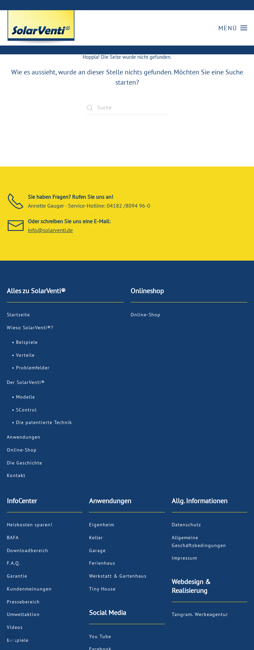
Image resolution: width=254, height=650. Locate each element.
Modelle (25, 397)
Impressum (184, 558)
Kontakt (16, 475)
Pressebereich (23, 602)
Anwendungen (23, 437)
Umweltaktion (23, 614)
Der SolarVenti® (26, 382)
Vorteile (25, 355)
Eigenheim (101, 525)
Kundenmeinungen (29, 589)
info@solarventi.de (50, 230)
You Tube (100, 636)
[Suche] (127, 108)
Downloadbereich (27, 550)
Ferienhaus (102, 563)
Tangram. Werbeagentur (200, 614)
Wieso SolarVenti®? (30, 327)
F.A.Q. (13, 563)
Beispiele (27, 342)
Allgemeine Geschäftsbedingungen (199, 541)
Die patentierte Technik (44, 422)
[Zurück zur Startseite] (41, 28)
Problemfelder (33, 368)
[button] (233, 28)
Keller (96, 537)
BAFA (13, 537)
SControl (26, 410)
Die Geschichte (24, 463)
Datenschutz (186, 525)
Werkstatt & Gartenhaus (118, 576)
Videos (15, 627)
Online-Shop (22, 450)
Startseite (18, 315)
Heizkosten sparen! (29, 525)
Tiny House (102, 589)
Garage (97, 550)
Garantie (17, 576)
